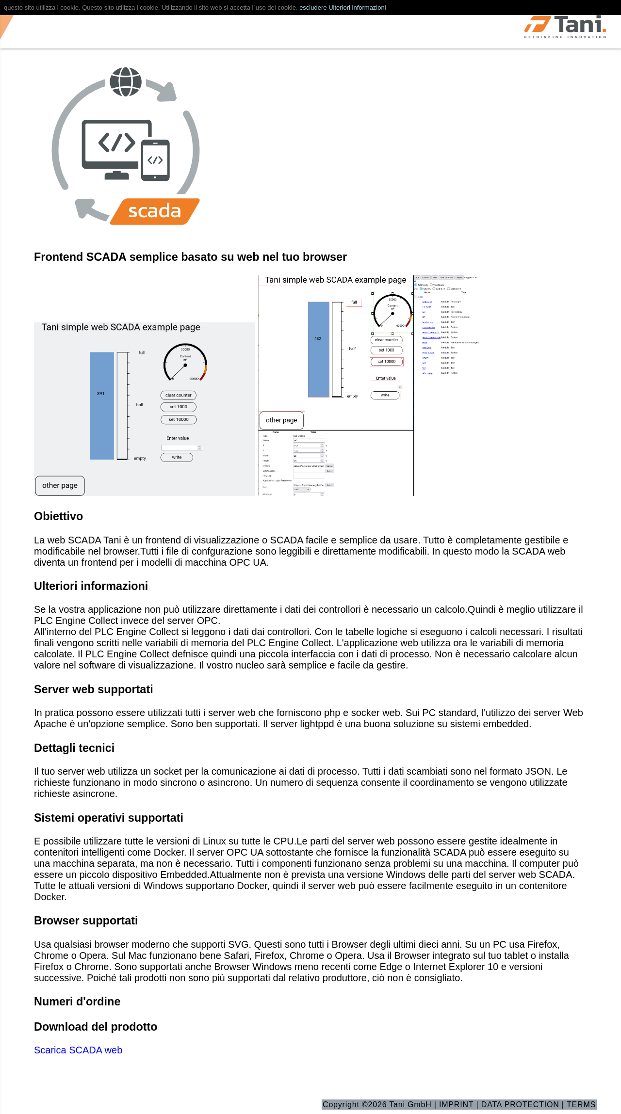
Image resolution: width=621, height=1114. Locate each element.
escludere (313, 7)
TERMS (581, 1104)
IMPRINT (456, 1104)
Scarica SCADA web (78, 1050)
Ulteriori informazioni (357, 7)
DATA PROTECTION (520, 1104)
